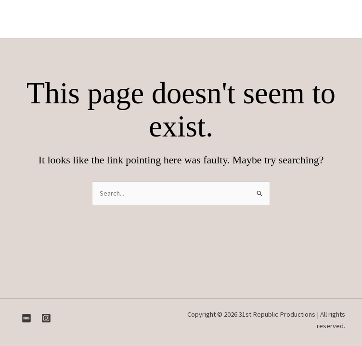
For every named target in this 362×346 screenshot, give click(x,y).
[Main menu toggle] (337, 19)
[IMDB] (26, 318)
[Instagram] (46, 318)
